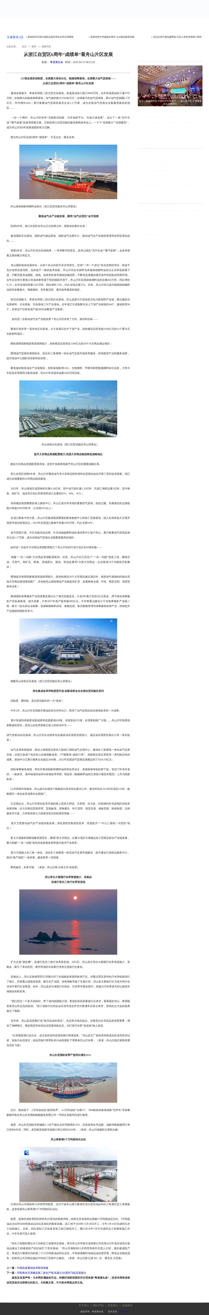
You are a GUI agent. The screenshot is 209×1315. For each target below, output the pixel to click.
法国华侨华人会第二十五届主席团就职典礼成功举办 (165, 166)
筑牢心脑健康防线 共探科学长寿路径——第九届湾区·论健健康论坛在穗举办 (172, 111)
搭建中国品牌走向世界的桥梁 (154, 171)
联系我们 (113, 1303)
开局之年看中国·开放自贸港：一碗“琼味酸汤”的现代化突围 (169, 181)
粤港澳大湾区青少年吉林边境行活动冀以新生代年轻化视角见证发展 (170, 211)
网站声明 (98, 1303)
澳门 (132, 12)
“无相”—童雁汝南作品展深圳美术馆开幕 (162, 115)
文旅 (170, 12)
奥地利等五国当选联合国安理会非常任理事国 (50, 37)
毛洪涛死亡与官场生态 (150, 225)
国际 (142, 12)
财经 (151, 12)
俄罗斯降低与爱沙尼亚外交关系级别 (157, 206)
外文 (180, 12)
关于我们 (84, 1303)
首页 (104, 12)
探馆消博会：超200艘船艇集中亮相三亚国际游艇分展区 (167, 176)
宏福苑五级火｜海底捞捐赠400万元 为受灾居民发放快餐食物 (172, 130)
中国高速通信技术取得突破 (32, 1268)
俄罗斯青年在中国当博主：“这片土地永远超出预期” (165, 185)
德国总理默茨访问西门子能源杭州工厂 (161, 120)
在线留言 (127, 1303)
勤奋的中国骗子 (147, 220)
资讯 (161, 12)
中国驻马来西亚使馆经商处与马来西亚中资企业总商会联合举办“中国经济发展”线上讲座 (170, 216)
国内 (113, 12)
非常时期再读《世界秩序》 (153, 240)
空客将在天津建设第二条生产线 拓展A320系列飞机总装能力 (51, 1272)
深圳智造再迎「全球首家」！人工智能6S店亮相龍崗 (168, 135)
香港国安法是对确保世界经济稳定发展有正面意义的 (165, 235)
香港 (123, 12)
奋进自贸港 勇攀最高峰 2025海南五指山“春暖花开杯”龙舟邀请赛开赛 (172, 125)
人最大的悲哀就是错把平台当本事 (156, 230)
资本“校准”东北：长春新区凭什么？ (157, 161)
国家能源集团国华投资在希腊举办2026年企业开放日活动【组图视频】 (170, 156)
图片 (189, 12)
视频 (198, 12)
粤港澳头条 (56, 62)
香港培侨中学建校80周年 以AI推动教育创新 (112, 37)
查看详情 (46, 46)
